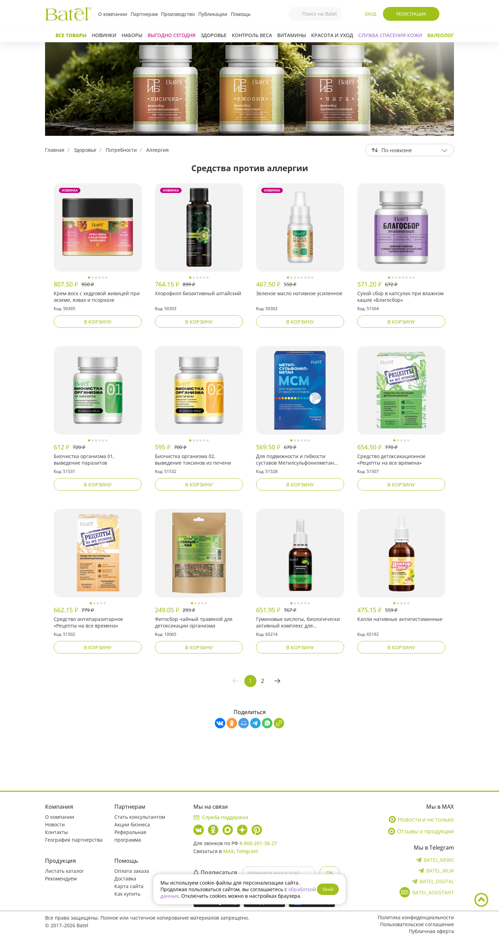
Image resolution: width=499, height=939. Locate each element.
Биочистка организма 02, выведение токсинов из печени (193, 459)
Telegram (247, 851)
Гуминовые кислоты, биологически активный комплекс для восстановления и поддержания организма (298, 623)
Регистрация (411, 14)
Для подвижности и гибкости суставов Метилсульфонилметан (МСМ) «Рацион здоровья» (295, 460)
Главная (54, 150)
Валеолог (440, 35)
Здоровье (214, 35)
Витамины (291, 35)
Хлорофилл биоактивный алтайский (198, 293)
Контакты (56, 832)
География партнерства (74, 839)
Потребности (121, 150)
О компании (112, 14)
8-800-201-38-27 (258, 843)
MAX (228, 851)
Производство (178, 14)
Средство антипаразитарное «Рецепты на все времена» (88, 622)
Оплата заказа (131, 871)
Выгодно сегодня (171, 35)
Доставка (125, 878)
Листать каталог (64, 871)
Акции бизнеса (132, 824)
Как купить (127, 893)
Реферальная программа (130, 836)
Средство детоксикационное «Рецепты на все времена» (391, 459)
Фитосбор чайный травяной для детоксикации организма (194, 622)
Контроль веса (252, 35)
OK (329, 872)
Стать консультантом (139, 817)
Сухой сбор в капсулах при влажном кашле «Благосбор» (400, 296)
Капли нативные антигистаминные (400, 619)
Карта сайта (128, 886)
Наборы (132, 35)
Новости (55, 824)
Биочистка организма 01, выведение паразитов (84, 459)
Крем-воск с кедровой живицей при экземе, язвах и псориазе (97, 296)
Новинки (104, 35)
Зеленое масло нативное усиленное (299, 293)
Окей (328, 889)
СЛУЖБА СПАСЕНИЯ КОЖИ (390, 35)
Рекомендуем (61, 878)
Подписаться (215, 872)
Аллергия (157, 150)
